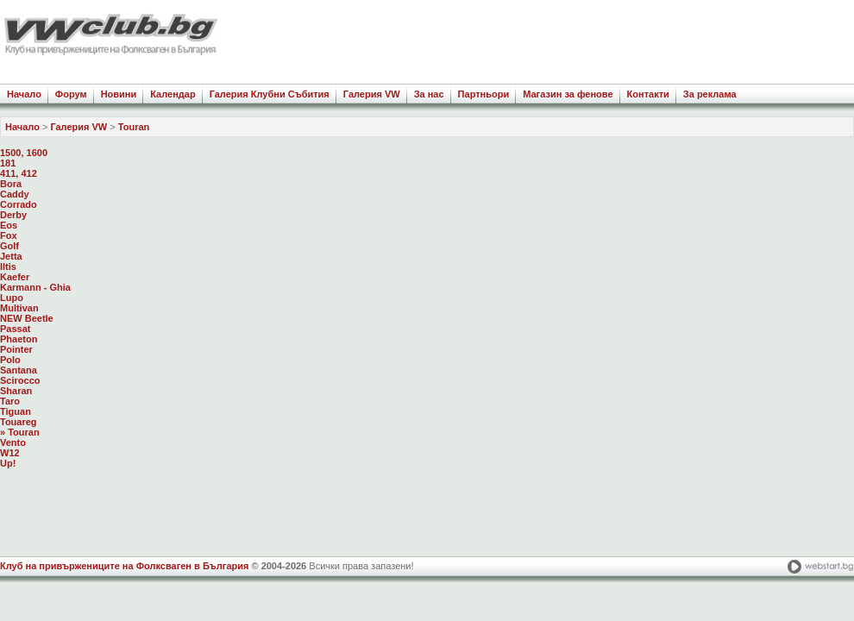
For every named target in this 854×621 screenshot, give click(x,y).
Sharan (16, 391)
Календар (172, 94)
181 (8, 163)
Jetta (11, 256)
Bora (11, 184)
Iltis (8, 266)
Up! (8, 463)
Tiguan (15, 411)
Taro (10, 401)
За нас (429, 94)
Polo (10, 359)
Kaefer (14, 277)
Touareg (18, 422)
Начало (24, 94)
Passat (15, 328)
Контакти (648, 94)
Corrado (18, 204)
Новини (119, 94)
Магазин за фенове (567, 94)
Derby (13, 215)
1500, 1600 (23, 152)
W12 (10, 453)
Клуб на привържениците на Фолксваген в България (124, 566)
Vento (13, 442)
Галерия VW (371, 94)
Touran (133, 127)
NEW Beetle (26, 318)
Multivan (19, 308)
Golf (9, 246)
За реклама (710, 94)
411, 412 (18, 173)
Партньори (484, 94)
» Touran (20, 432)
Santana (18, 370)
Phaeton (18, 339)
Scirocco (20, 380)
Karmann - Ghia (35, 287)
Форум (71, 94)
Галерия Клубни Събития (270, 94)
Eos (8, 225)
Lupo (11, 297)
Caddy (14, 194)
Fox (8, 235)
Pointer (16, 349)
